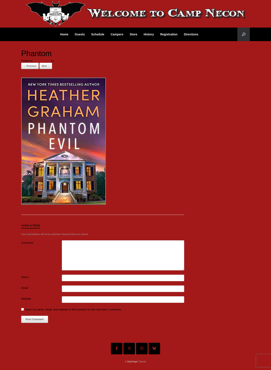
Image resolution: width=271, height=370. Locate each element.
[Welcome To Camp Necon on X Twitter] (129, 348)
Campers (117, 34)
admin (57, 60)
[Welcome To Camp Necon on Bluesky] (154, 348)
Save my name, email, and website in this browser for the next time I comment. (73, 309)
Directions (191, 34)
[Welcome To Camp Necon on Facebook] (116, 348)
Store (133, 34)
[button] (243, 34)
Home (64, 34)
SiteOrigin (132, 361)
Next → (46, 66)
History (149, 34)
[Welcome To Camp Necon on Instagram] (142, 348)
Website (26, 298)
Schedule (97, 34)
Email (25, 287)
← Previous (30, 66)
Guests (80, 34)
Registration (169, 34)
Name (25, 277)
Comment (28, 242)
